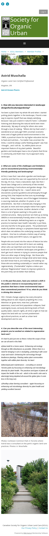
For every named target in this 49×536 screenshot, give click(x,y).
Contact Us (43, 528)
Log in (43, 11)
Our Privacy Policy (29, 528)
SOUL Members (16, 51)
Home (3, 51)
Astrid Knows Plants (10, 90)
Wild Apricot (27, 533)
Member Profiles (34, 51)
